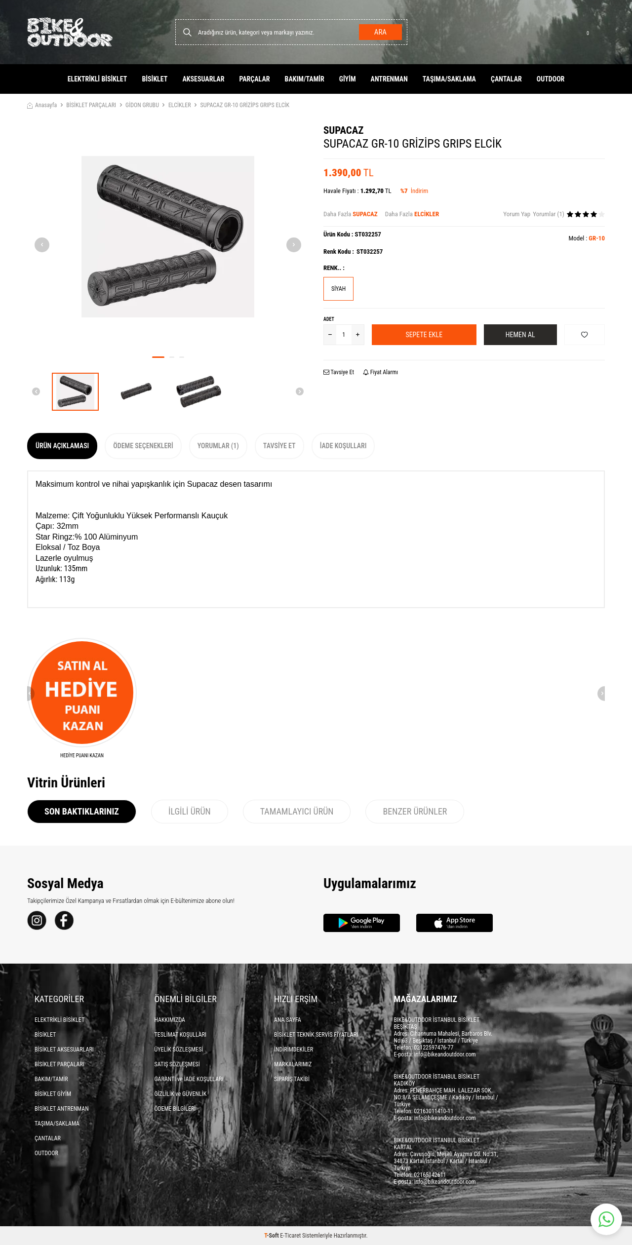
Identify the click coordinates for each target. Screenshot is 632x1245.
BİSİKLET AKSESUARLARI (64, 1049)
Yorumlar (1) (218, 446)
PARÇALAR (254, 79)
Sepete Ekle (423, 335)
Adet (328, 319)
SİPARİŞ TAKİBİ (292, 1079)
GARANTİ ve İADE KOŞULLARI (189, 1079)
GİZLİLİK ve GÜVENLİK (181, 1093)
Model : (586, 238)
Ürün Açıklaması (62, 446)
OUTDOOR (551, 79)
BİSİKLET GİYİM (53, 1093)
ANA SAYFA (287, 1019)
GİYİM (347, 79)
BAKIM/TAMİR (304, 79)
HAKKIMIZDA (170, 1019)
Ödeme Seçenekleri (143, 446)
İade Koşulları (343, 446)
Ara (380, 32)
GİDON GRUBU (142, 105)
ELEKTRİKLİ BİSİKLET (97, 79)
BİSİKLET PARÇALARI (91, 105)
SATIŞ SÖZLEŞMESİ (177, 1064)
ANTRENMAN (389, 79)
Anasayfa (42, 105)
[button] (158, 357)
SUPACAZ (343, 130)
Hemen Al (520, 335)
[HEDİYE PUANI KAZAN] (82, 698)
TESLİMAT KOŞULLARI (181, 1034)
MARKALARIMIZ (293, 1064)
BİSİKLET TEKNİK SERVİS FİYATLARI (316, 1034)
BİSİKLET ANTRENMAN (62, 1108)
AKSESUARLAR (203, 79)
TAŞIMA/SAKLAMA (449, 79)
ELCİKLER (179, 105)
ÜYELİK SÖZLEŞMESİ (179, 1049)
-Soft (272, 1235)
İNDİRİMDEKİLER (293, 1049)
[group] (168, 236)
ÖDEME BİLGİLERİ (175, 1108)
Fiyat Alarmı (380, 372)
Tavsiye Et (338, 372)
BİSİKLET (154, 79)
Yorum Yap (516, 214)
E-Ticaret (290, 1235)
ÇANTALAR (506, 79)
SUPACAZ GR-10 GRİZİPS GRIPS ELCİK (245, 105)
